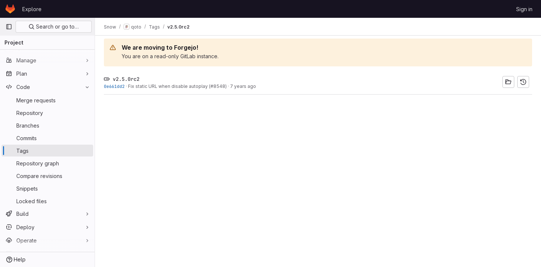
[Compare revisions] (47, 176)
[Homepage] (10, 9)
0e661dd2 (114, 86)
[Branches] (47, 125)
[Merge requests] (47, 100)
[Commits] (47, 138)
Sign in (524, 9)
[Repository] (47, 113)
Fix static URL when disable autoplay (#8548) (177, 86)
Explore (32, 9)
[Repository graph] (47, 163)
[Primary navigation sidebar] (9, 27)
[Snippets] (47, 188)
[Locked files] (47, 201)
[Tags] (47, 150)
